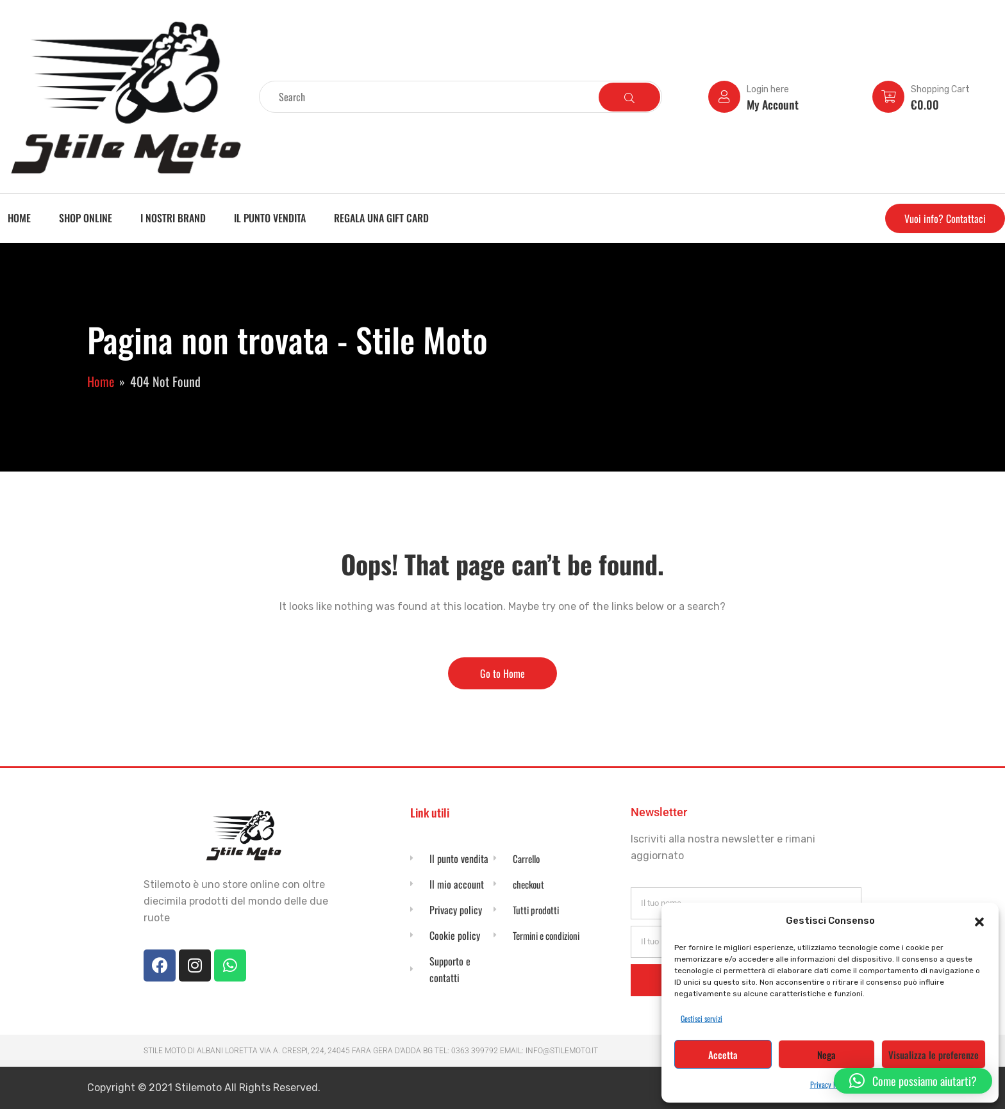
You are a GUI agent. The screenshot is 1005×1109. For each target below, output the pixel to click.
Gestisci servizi (701, 1018)
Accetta (723, 1054)
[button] (979, 920)
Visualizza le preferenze (933, 1054)
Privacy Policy (830, 1084)
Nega (826, 1054)
